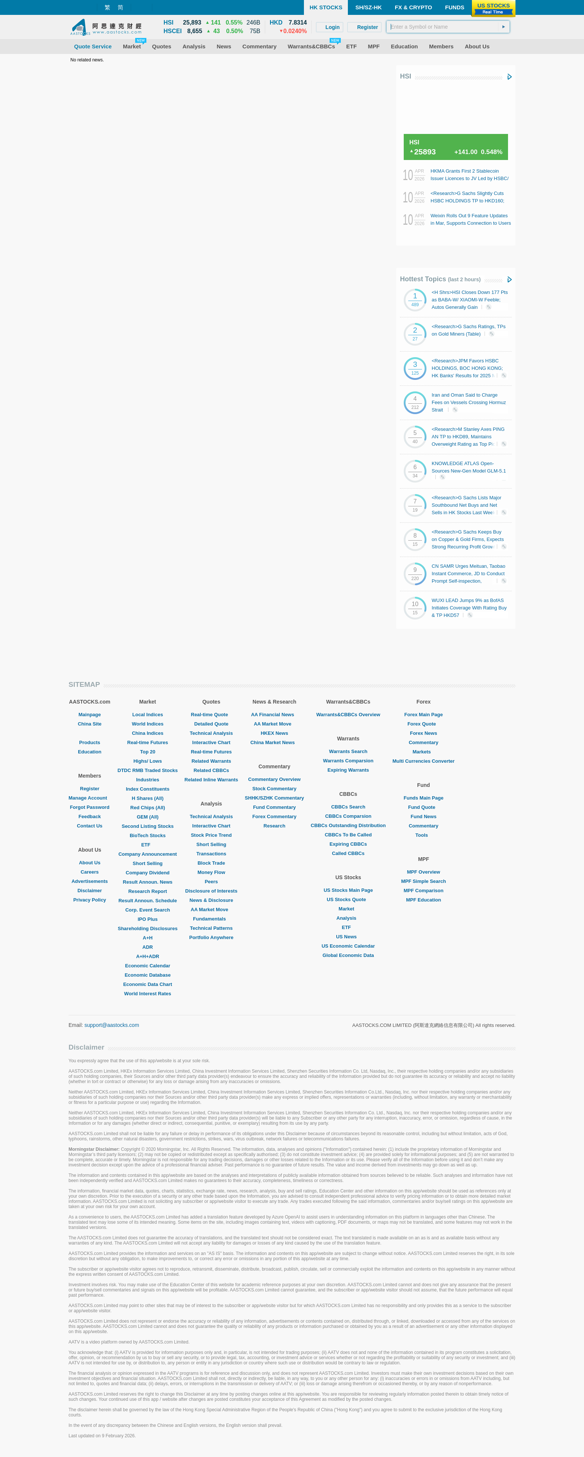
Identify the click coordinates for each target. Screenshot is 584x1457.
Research (275, 826)
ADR (147, 947)
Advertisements (90, 881)
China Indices (148, 733)
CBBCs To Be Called (348, 835)
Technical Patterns (211, 928)
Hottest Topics (440, 279)
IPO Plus (148, 919)
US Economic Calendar (348, 946)
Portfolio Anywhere (211, 937)
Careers (90, 872)
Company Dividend (148, 872)
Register (89, 788)
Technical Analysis (211, 733)
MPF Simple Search (423, 881)
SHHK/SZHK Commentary (274, 798)
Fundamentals (211, 919)
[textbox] (448, 27)
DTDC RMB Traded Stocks (148, 770)
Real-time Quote (211, 714)
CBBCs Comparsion (348, 816)
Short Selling (147, 863)
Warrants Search (348, 751)
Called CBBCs (348, 853)
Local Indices (147, 714)
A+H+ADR (147, 956)
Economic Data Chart (147, 984)
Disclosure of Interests (211, 891)
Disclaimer (89, 890)
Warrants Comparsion (348, 760)
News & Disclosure (211, 900)
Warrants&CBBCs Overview (348, 714)
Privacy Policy (89, 900)
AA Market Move (211, 909)
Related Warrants (211, 761)
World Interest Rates (147, 993)
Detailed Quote (211, 724)
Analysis (348, 918)
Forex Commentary (274, 816)
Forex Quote (423, 724)
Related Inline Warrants (211, 779)
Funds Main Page (424, 798)
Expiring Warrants (348, 770)
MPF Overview (423, 872)
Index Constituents (147, 789)
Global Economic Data (348, 955)
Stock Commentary (274, 788)
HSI (405, 76)
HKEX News (274, 733)
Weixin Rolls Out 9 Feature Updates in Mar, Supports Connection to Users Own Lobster (471, 223)
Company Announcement (147, 854)
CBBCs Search (348, 807)
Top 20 (147, 752)
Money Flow (211, 872)
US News (348, 936)
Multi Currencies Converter (424, 761)
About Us (90, 862)
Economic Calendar (147, 965)
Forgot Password (90, 807)
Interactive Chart (211, 742)
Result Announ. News (147, 882)
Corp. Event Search (147, 910)
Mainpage (90, 714)
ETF (147, 845)
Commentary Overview (274, 779)
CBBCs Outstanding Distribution (348, 825)
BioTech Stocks (148, 835)
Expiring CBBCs (348, 844)
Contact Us (89, 826)
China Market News (274, 742)
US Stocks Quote (348, 899)
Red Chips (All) (147, 807)
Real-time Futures (147, 742)
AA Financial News (274, 714)
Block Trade (211, 863)
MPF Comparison (424, 890)
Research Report (147, 891)
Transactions (211, 853)
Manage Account (90, 798)
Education (89, 752)
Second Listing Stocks (148, 826)
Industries (147, 779)
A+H (147, 938)
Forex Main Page (423, 714)
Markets (424, 752)
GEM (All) (148, 817)
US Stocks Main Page (348, 890)
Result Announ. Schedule (147, 900)
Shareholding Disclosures (147, 928)
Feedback (90, 816)
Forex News (423, 733)
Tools (423, 835)
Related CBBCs (211, 770)
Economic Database (148, 975)
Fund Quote (423, 807)
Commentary (423, 742)
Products (89, 742)
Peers (211, 881)
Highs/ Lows (147, 761)
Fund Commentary (274, 807)
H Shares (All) (148, 798)
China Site (90, 724)
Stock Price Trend (211, 835)
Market (348, 909)
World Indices (148, 724)
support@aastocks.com (112, 1025)
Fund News (424, 816)
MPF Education (423, 900)
